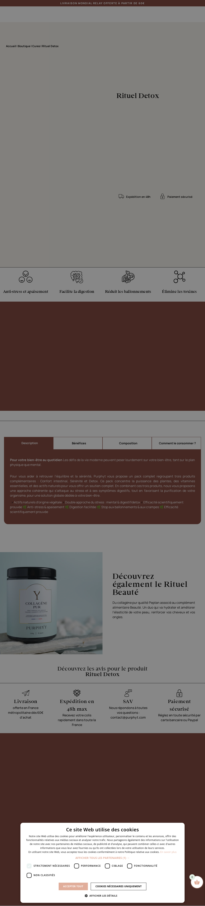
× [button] (180, 827)
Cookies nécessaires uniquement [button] (118, 886)
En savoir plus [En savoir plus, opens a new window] (168, 852)
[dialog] (102, 863)
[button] (102, 858)
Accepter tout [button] (73, 886)
